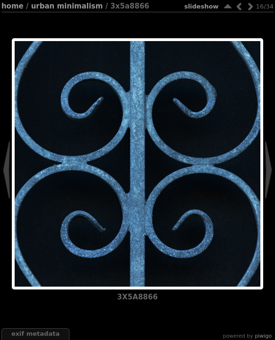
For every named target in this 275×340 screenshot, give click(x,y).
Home (12, 6)
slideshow (201, 6)
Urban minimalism (67, 6)
